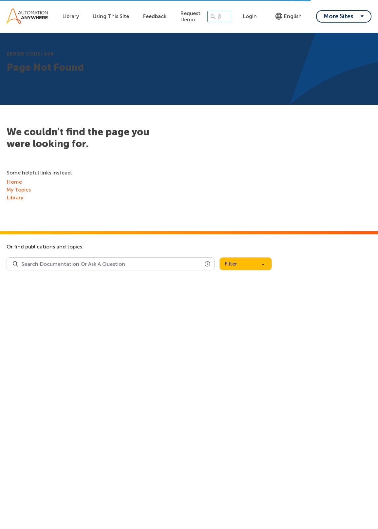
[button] (207, 263)
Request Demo (190, 16)
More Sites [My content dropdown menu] (338, 16)
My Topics (19, 189)
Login (250, 16)
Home (14, 182)
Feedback (154, 16)
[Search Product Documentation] (15, 264)
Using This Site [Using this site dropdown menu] (111, 16)
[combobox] (111, 263)
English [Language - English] (288, 16)
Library (70, 16)
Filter (244, 263)
